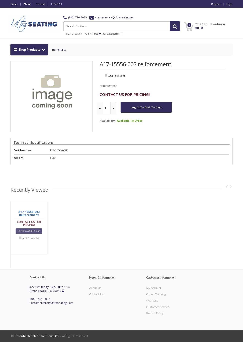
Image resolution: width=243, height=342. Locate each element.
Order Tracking (156, 294)
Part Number (22, 150)
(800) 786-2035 (75, 17)
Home (13, 4)
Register (216, 4)
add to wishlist (116, 75)
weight (18, 158)
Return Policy (154, 313)
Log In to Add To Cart (146, 107)
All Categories (113, 33)
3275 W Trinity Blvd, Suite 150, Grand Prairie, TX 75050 (49, 289)
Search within (74, 33)
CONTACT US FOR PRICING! (125, 94)
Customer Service (157, 307)
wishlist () (218, 24)
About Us (95, 288)
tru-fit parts (92, 33)
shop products (27, 49)
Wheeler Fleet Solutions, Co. (40, 336)
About (27, 4)
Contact (40, 4)
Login (229, 4)
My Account (153, 288)
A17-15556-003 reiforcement (135, 64)
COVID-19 (56, 4)
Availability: (108, 120)
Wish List (152, 300)
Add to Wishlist (30, 239)
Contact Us (96, 294)
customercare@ (112, 17)
